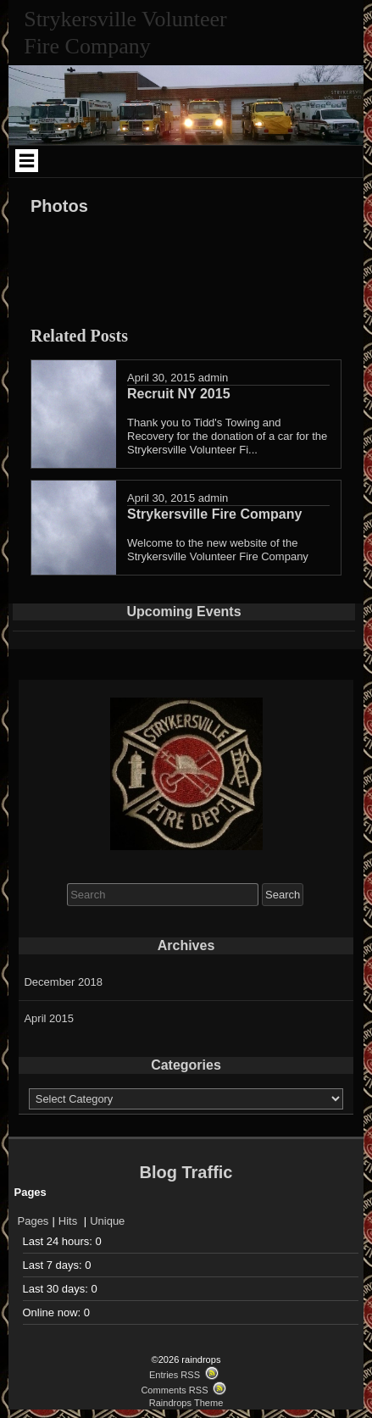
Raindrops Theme (186, 1403)
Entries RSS (174, 1375)
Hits (69, 1221)
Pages (33, 1221)
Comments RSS (174, 1390)
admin (213, 377)
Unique (107, 1221)
